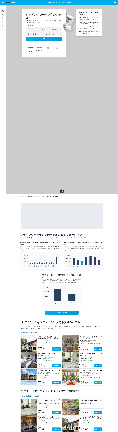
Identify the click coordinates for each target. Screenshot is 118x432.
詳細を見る (56, 349)
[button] (3, 2)
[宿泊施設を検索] (3, 11)
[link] (62, 313)
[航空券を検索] (3, 7)
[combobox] (30, 25)
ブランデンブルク (37, 196)
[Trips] (3, 26)
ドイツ (26, 196)
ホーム (21, 196)
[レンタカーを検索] (3, 14)
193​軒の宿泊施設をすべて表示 (30, 396)
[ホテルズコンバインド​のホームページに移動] (11, 2)
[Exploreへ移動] (3, 21)
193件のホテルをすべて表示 (29, 333)
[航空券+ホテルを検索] (3, 18)
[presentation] (81, 322)
